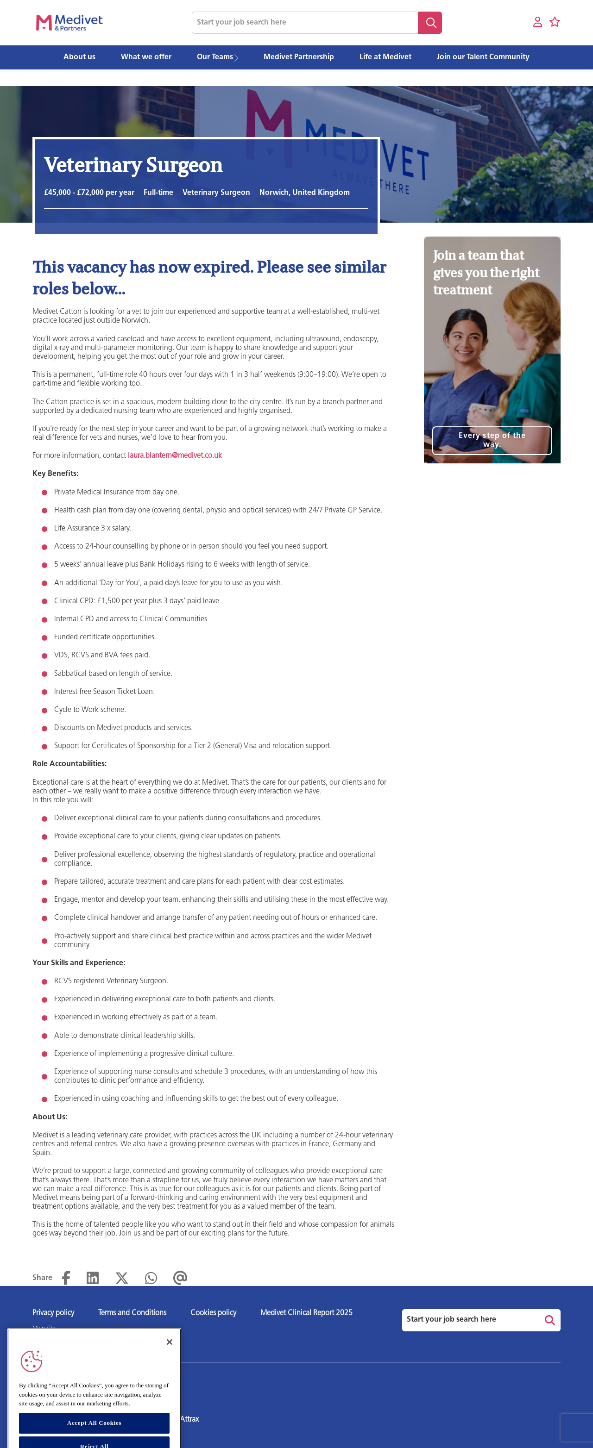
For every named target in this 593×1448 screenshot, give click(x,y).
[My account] (537, 22)
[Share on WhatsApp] (151, 1278)
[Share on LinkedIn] (93, 1278)
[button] (239, 58)
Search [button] (430, 23)
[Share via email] (180, 1278)
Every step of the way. (492, 440)
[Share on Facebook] (66, 1278)
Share (42, 1278)
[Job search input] (305, 23)
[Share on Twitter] (122, 1278)
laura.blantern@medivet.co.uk (175, 456)
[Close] (169, 1360)
